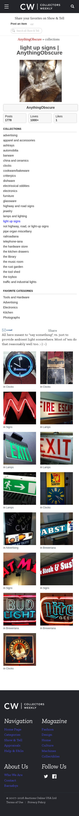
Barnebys (11, 786)
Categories (12, 735)
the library (9, 256)
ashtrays (8, 145)
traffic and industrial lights (19, 282)
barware (8, 155)
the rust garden (13, 266)
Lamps (47, 427)
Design (47, 735)
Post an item (19, 23)
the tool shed (11, 271)
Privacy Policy (37, 802)
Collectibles (51, 756)
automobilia (10, 150)
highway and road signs (18, 206)
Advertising (10, 302)
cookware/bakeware (16, 170)
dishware (9, 180)
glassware (9, 201)
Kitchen (8, 312)
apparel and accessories (19, 140)
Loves (40, 118)
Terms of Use (14, 802)
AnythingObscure (30, 39)
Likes (66, 118)
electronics (10, 191)
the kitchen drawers (16, 251)
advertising (10, 135)
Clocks (10, 386)
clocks (7, 165)
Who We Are (13, 775)
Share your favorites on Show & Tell (39, 18)
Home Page (12, 729)
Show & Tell (13, 740)
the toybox (10, 277)
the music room (13, 261)
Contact (10, 780)
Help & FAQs (14, 751)
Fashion (48, 729)
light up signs (11, 221)
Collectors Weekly (40, 7)
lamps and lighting (15, 216)
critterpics (9, 175)
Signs (9, 427)
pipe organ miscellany (17, 231)
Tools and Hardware (16, 297)
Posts (15, 118)
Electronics (10, 307)
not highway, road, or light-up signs (26, 226)
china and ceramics (16, 160)
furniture (8, 196)
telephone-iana (13, 241)
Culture (48, 745)
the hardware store (15, 246)
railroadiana (11, 236)
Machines (49, 751)
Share (52, 330)
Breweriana (49, 547)
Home (46, 740)
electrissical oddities (16, 186)
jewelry (7, 211)
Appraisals (12, 745)
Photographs (11, 317)
